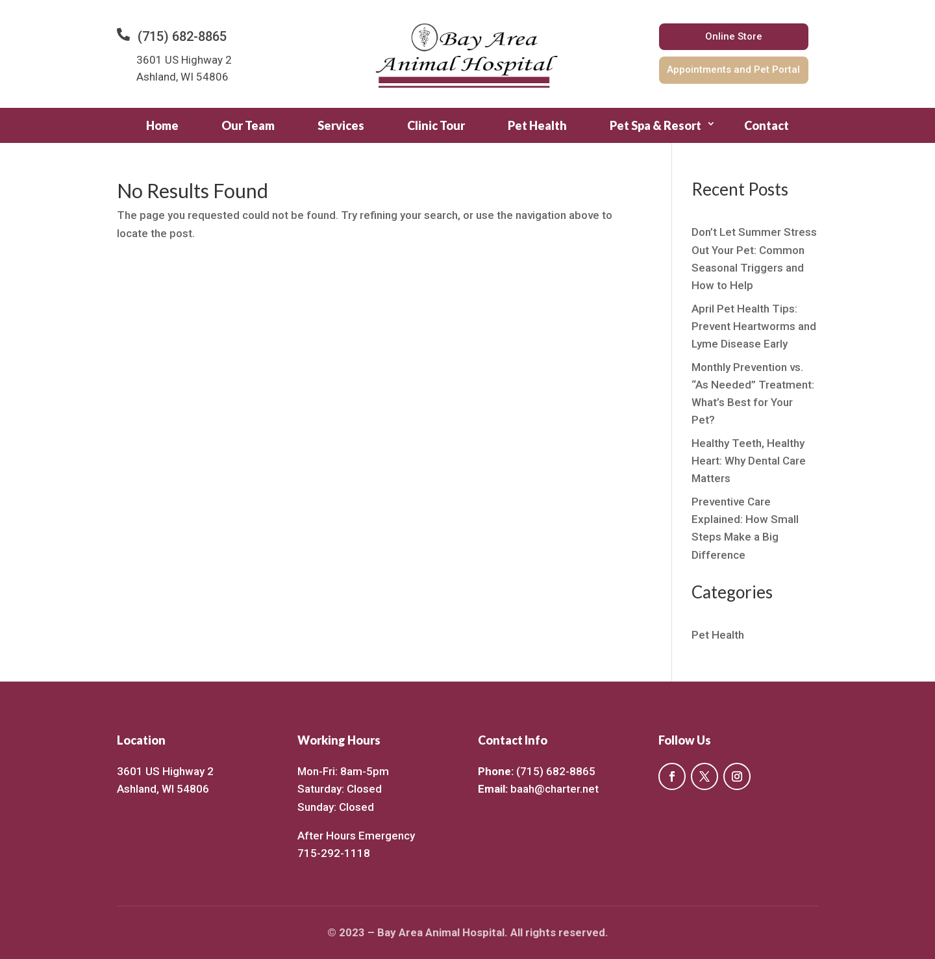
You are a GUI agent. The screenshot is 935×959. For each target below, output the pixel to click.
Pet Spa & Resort (655, 125)
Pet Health (537, 125)
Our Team (248, 125)
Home (162, 125)
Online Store (733, 36)
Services (341, 125)
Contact (766, 125)
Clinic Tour (436, 125)
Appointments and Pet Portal (733, 69)
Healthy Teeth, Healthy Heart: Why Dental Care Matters (749, 461)
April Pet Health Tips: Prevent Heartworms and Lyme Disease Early (754, 326)
